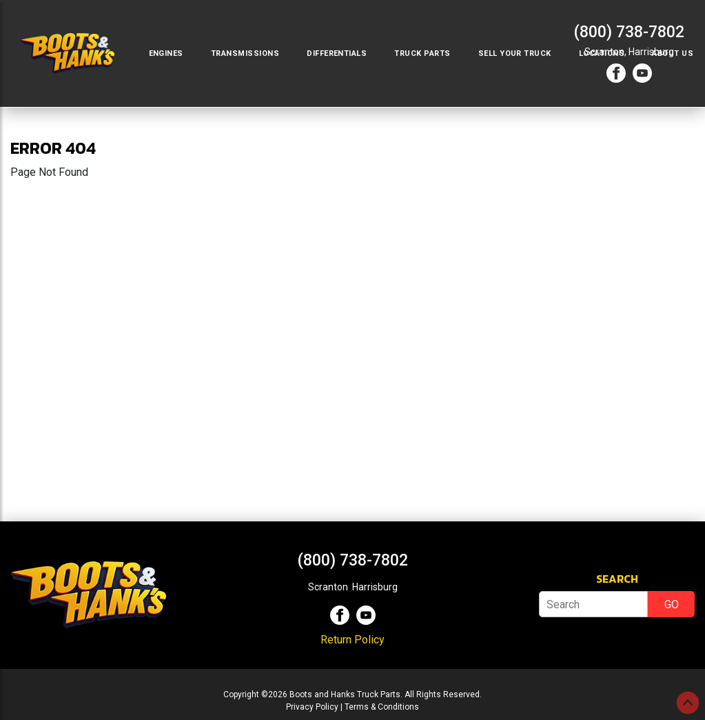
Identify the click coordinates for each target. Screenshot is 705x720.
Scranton (328, 586)
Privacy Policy (312, 707)
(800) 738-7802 (629, 32)
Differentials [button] (337, 53)
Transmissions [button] (245, 53)
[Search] (593, 604)
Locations (601, 53)
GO (671, 604)
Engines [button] (166, 53)
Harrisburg (375, 586)
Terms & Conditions (382, 707)
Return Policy (352, 639)
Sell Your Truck (514, 53)
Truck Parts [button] (422, 53)
